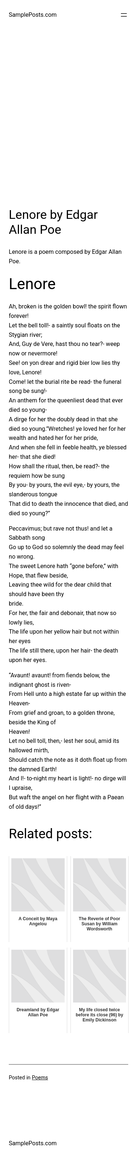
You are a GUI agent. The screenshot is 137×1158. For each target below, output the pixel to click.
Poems (40, 1077)
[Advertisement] (68, 124)
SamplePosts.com (33, 14)
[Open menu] (123, 15)
